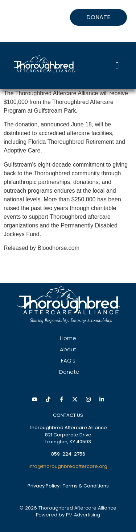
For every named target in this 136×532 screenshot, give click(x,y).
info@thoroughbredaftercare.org (68, 466)
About (68, 349)
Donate (69, 372)
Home (68, 338)
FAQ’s (68, 360)
